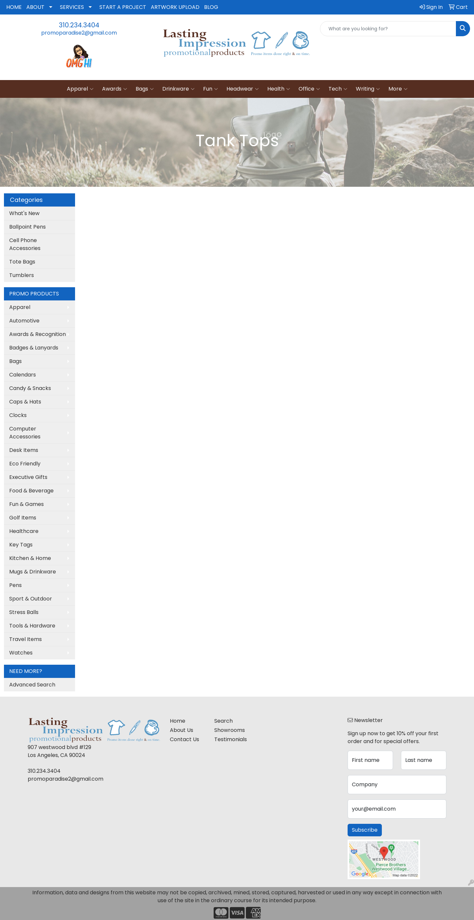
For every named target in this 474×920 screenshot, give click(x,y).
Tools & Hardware (32, 625)
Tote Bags (22, 261)
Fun (210, 89)
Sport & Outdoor (30, 598)
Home (177, 721)
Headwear (242, 89)
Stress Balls (24, 612)
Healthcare (24, 531)
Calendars (22, 374)
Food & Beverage (31, 490)
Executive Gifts (28, 477)
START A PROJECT (122, 7)
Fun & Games (26, 504)
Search (223, 721)
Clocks (18, 415)
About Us (181, 730)
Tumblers (21, 275)
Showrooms (229, 730)
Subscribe (365, 830)
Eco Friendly (24, 463)
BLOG (211, 7)
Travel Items (25, 639)
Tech (338, 89)
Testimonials (230, 739)
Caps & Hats (25, 401)
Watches (21, 652)
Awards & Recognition (37, 334)
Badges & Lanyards (33, 347)
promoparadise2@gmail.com (79, 33)
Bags (145, 89)
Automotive (24, 320)
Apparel (80, 89)
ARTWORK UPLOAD (175, 7)
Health (278, 89)
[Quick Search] (388, 28)
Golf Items (22, 517)
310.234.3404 (79, 25)
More (398, 89)
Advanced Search (32, 684)
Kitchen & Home (30, 558)
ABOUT (35, 7)
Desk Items (23, 450)
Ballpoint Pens (27, 227)
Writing (368, 89)
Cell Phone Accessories (24, 244)
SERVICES (72, 7)
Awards (114, 89)
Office (309, 89)
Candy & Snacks (30, 388)
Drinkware (178, 89)
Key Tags (21, 544)
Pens (15, 585)
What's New (24, 213)
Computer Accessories (24, 432)
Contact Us (184, 739)
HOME (14, 7)
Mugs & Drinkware (32, 571)
